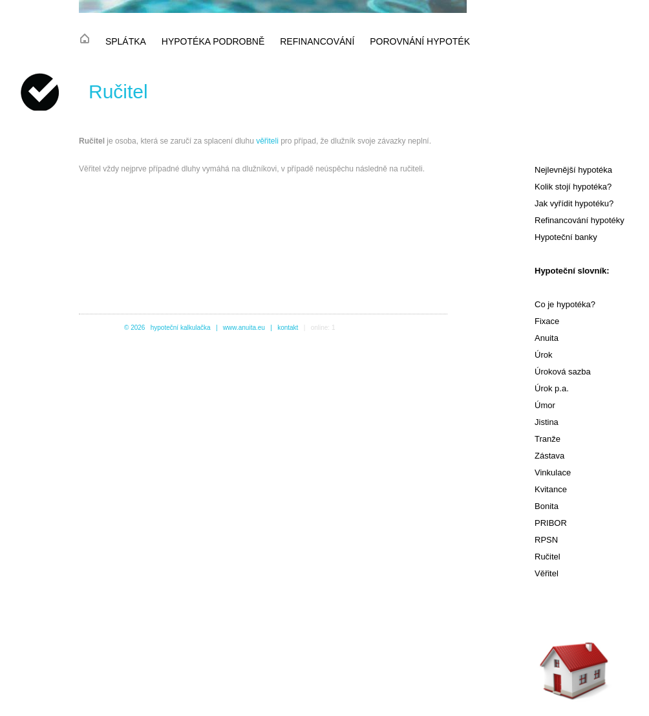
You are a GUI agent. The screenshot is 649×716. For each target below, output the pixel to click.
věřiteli (267, 141)
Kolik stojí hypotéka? (573, 186)
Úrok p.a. (552, 388)
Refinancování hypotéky (579, 220)
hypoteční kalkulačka (181, 327)
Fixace (547, 321)
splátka (125, 41)
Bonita (547, 506)
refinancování (317, 41)
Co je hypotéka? (565, 304)
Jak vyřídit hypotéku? (574, 203)
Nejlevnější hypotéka (573, 170)
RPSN (546, 540)
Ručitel (547, 556)
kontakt (287, 327)
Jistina (547, 422)
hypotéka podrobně (213, 41)
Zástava (549, 456)
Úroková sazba (563, 371)
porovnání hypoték (420, 41)
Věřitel (547, 573)
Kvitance (551, 489)
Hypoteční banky (566, 237)
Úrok (543, 355)
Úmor (545, 405)
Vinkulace (553, 472)
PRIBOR (551, 523)
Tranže (547, 439)
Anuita (547, 338)
